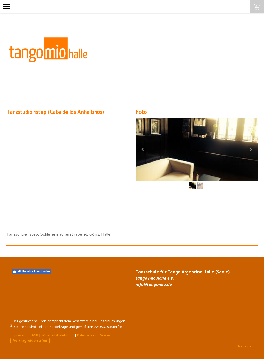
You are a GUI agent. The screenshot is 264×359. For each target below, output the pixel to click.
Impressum (19, 335)
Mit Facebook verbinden (31, 271)
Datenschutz (87, 335)
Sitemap (106, 335)
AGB (35, 335)
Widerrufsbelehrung (58, 335)
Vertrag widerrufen (30, 340)
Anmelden (246, 346)
